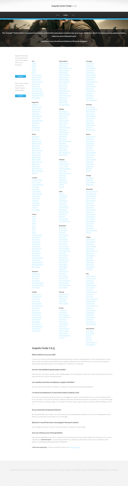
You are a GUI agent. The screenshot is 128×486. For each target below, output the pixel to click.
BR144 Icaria (36, 146)
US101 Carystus (91, 310)
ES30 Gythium (36, 329)
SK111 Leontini (90, 198)
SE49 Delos (89, 180)
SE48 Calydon (90, 182)
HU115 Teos (62, 171)
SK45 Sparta (90, 228)
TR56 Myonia (90, 262)
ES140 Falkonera (37, 306)
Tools (57, 15)
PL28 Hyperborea (64, 335)
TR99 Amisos (90, 253)
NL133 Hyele (63, 230)
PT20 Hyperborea (91, 100)
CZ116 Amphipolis (37, 185)
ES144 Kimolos (36, 297)
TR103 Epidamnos (91, 251)
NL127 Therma (63, 242)
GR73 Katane (63, 137)
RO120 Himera (90, 111)
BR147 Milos (36, 139)
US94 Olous (89, 319)
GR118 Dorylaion (64, 121)
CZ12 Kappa (36, 210)
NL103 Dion (62, 253)
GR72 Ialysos (63, 139)
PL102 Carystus (64, 331)
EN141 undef (36, 84)
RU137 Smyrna (90, 137)
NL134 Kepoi (63, 228)
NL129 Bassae (63, 239)
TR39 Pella (89, 269)
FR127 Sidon (36, 255)
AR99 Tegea (35, 114)
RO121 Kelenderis (91, 109)
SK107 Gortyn (90, 205)
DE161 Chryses (63, 77)
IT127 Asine (62, 203)
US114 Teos (89, 294)
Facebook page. (75, 447)
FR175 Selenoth (37, 235)
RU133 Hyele (90, 146)
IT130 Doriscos (63, 196)
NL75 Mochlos (63, 278)
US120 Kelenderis (91, 292)
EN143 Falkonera (37, 82)
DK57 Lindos (36, 276)
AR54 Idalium (36, 127)
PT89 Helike (89, 84)
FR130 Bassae (36, 253)
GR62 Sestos (63, 148)
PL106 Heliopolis (64, 329)
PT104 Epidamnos (91, 82)
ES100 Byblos (36, 319)
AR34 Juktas (36, 130)
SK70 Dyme (89, 226)
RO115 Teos (89, 121)
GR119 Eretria (63, 118)
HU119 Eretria (63, 162)
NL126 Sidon (63, 244)
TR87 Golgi (89, 258)
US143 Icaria (90, 281)
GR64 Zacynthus (64, 146)
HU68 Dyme (63, 180)
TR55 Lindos (90, 265)
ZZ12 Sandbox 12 (91, 342)
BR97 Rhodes (36, 157)
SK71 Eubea (90, 223)
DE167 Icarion (63, 66)
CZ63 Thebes (36, 196)
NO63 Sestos (63, 299)
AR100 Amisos (36, 111)
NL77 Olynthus (63, 276)
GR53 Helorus (63, 150)
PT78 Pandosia (90, 91)
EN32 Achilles (36, 98)
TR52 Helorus (90, 267)
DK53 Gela (35, 278)
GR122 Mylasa (63, 111)
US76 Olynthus (90, 322)
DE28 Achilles (63, 102)
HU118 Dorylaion (64, 164)
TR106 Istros (90, 244)
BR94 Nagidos (36, 159)
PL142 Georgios (64, 315)
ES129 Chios (36, 310)
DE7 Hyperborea (64, 105)
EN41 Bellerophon (38, 95)
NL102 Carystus (64, 255)
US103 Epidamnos (92, 306)
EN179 (34, 68)
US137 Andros (90, 287)
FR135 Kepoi (36, 251)
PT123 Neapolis (91, 68)
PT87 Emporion (91, 86)
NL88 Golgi (62, 269)
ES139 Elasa (35, 308)
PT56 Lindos (90, 98)
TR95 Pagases (90, 255)
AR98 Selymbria (37, 116)
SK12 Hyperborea (91, 230)
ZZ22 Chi (88, 335)
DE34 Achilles (63, 100)
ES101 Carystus (37, 317)
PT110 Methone (91, 77)
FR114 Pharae (36, 260)
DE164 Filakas (63, 73)
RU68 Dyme (89, 166)
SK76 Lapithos (90, 221)
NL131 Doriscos (63, 235)
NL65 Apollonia (63, 283)
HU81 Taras (62, 178)
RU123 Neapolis (91, 153)
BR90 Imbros (36, 164)
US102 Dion (89, 308)
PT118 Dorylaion (91, 75)
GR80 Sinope (63, 130)
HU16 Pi (61, 185)
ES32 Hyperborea (37, 326)
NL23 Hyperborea (64, 285)
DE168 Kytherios (64, 63)
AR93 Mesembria (37, 121)
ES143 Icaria (35, 299)
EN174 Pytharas (37, 75)
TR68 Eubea (89, 260)
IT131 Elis (62, 194)
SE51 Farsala (90, 178)
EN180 (34, 66)
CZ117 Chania (36, 182)
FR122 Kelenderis (37, 258)
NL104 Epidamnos (65, 251)
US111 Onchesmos (92, 299)
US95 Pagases (90, 317)
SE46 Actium (90, 185)
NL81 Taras (62, 274)
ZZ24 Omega (90, 333)
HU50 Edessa (63, 182)
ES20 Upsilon (36, 331)
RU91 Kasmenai (91, 159)
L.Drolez (95, 470)
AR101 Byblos (36, 109)
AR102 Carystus (37, 107)
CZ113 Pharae (36, 191)
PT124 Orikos (90, 66)
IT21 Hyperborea (64, 221)
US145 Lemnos (91, 276)
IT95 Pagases (63, 210)
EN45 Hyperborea (37, 93)
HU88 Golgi (62, 175)
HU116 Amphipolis (65, 169)
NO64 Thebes (63, 297)
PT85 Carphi (89, 89)
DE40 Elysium (63, 98)
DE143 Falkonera (64, 82)
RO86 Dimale (90, 123)
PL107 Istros (63, 326)
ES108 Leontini (36, 313)
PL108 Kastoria (63, 324)
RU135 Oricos (90, 141)
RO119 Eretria (90, 114)
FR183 (34, 217)
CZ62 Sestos (36, 198)
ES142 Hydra (36, 301)
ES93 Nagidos (36, 322)
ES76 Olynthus (36, 324)
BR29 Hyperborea (37, 171)
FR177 (34, 230)
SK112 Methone (91, 196)
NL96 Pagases (63, 265)
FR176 (34, 233)
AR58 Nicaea (36, 123)
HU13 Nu (61, 187)
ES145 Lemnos (36, 294)
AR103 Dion (35, 105)
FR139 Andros (36, 246)
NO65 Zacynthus (64, 294)
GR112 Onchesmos (65, 127)
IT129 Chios (62, 198)
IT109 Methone (63, 207)
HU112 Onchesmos (65, 173)
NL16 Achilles (63, 287)
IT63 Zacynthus (63, 219)
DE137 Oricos (63, 84)
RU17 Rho (89, 169)
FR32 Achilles (36, 267)
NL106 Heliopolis (64, 249)
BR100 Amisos (36, 155)
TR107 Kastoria (90, 242)
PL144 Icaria (62, 310)
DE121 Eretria (63, 86)
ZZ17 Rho (89, 340)
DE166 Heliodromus (65, 68)
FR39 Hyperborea (37, 262)
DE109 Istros (63, 89)
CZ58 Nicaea (36, 203)
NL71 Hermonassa (65, 281)
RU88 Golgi (89, 162)
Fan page (20, 76)
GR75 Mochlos (63, 134)
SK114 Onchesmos (92, 191)
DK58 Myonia (36, 274)
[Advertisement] (51, 57)
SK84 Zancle (90, 212)
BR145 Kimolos (36, 143)
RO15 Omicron (90, 130)
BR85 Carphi (36, 166)
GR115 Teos (62, 125)
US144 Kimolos (91, 278)
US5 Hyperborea (91, 324)
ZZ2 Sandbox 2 (90, 345)
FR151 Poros (36, 239)
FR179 (34, 226)
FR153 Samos (36, 237)
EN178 (34, 70)
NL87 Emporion (64, 271)
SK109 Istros (90, 203)
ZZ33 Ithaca (89, 331)
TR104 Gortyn (90, 249)
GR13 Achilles (63, 155)
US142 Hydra (90, 283)
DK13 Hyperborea (37, 285)
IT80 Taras (62, 217)
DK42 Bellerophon (38, 283)
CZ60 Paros (35, 201)
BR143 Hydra (36, 148)
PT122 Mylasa (90, 70)
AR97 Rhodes (36, 118)
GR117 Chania (63, 123)
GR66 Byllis (62, 143)
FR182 (34, 219)
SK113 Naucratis (91, 194)
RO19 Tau (89, 127)
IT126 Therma (63, 205)
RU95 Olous (89, 157)
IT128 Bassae (63, 201)
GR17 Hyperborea (64, 153)
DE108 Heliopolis (64, 91)
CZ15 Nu (34, 207)
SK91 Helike (89, 207)
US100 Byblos (90, 313)
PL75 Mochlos (63, 333)
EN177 (34, 73)
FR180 (34, 223)
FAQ (73, 15)
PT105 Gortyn (90, 79)
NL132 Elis (62, 233)
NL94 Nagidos (63, 267)
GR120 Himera (63, 116)
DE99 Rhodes (63, 93)
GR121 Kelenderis (64, 114)
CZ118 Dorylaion (37, 180)
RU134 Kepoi (90, 143)
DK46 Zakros (36, 281)
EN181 (34, 63)
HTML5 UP (115, 470)
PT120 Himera (90, 73)
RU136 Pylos (90, 139)
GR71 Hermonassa (65, 141)
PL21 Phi (61, 338)
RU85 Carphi (90, 164)
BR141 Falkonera (37, 150)
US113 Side (89, 297)
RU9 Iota (88, 171)
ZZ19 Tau (89, 338)
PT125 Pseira (90, 63)
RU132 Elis (89, 148)
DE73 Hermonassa (65, 95)
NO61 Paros (62, 301)
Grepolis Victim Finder (63, 5)
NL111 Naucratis (64, 246)
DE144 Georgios (64, 79)
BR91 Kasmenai (37, 162)
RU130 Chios (90, 150)
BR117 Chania (36, 153)
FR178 (34, 228)
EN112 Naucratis (37, 91)
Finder (65, 15)
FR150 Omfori (36, 242)
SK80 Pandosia (90, 214)
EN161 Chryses (36, 77)
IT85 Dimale (62, 214)
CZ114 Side (35, 189)
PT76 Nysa (89, 93)
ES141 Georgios (37, 303)
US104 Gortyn (90, 303)
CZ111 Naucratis (37, 194)
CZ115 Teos (35, 187)
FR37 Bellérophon (37, 265)
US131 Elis (89, 290)
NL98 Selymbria (64, 260)
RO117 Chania (90, 118)
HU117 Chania (63, 166)
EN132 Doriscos (37, 89)
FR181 (34, 221)
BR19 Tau (35, 173)
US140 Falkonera (91, 285)
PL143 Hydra (63, 313)
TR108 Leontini (90, 239)
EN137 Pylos (36, 86)
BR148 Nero (35, 137)
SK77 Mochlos (90, 219)
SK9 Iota (88, 233)
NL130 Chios (63, 237)
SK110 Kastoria (90, 201)
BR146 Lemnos (37, 141)
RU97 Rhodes (90, 155)
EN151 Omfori (36, 79)
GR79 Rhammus (64, 132)
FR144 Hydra (36, 244)
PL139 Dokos (63, 322)
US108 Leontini (90, 301)
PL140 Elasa (62, 319)
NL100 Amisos (63, 258)
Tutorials (20, 96)
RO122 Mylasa (90, 107)
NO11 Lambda (63, 303)
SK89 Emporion (91, 210)
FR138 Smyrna (36, 249)
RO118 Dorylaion (91, 116)
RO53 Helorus (90, 125)
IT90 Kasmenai (63, 212)
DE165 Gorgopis (64, 70)
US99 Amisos (90, 315)
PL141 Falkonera (64, 317)
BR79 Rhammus (37, 169)
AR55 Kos (35, 125)
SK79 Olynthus (90, 217)
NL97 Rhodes (63, 262)
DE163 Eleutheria (64, 75)
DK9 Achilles (36, 287)
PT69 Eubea (89, 95)
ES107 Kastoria (36, 315)
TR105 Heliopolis (91, 246)
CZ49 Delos (35, 205)
